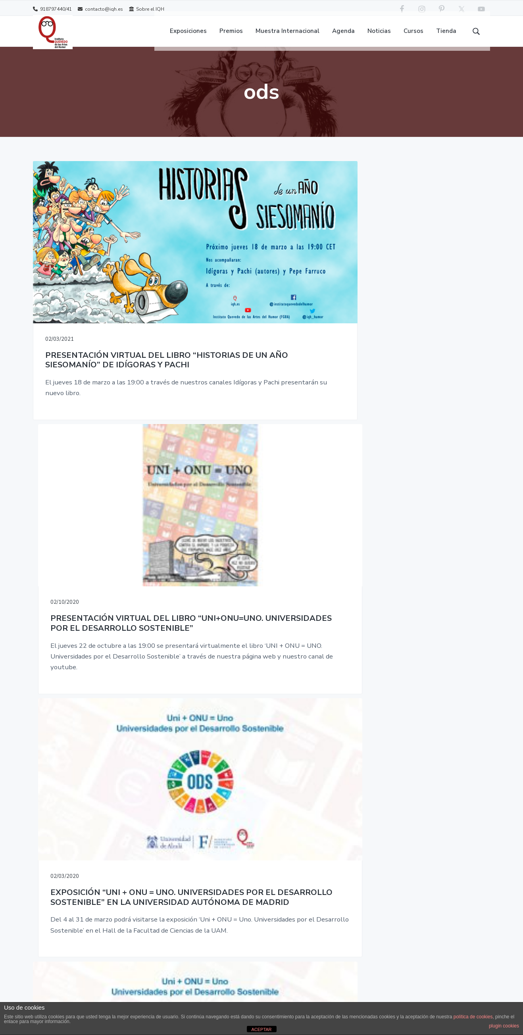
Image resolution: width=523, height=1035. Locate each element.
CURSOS (271, 745)
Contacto (202, 781)
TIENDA (271, 763)
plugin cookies (504, 1026)
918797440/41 (52, 9)
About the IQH (209, 763)
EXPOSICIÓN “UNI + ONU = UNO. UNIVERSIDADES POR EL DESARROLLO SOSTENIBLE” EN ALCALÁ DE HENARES (105, 548)
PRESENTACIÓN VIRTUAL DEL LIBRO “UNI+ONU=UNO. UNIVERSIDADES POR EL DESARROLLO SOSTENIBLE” (261, 289)
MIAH (267, 781)
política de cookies (473, 1017)
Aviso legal (204, 799)
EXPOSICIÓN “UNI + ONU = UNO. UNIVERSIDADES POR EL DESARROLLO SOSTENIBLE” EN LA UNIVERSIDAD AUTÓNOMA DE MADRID (417, 294)
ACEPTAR (261, 1029)
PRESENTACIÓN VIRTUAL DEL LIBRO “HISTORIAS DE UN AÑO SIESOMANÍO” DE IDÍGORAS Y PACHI (104, 289)
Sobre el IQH (146, 9)
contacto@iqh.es (100, 9)
